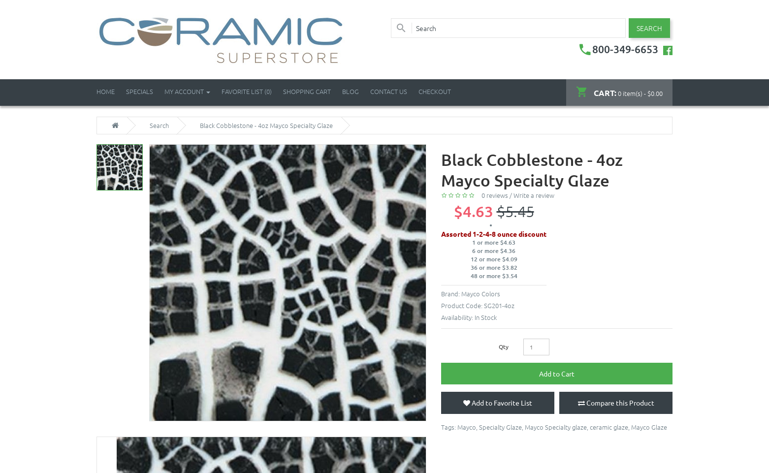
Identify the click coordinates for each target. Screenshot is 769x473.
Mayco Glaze (649, 427)
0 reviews (494, 195)
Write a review (533, 195)
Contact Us (388, 91)
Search (159, 125)
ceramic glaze (609, 427)
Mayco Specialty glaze (556, 427)
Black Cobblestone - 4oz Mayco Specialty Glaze (266, 125)
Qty (504, 346)
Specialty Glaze (500, 427)
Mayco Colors (480, 293)
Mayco (466, 427)
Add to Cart (557, 373)
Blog (350, 91)
